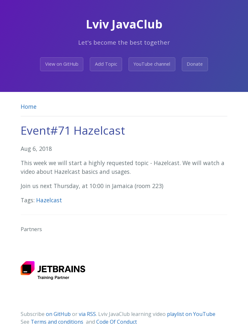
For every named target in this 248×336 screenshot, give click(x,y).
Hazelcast (49, 200)
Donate (195, 64)
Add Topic (106, 64)
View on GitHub (61, 64)
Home (28, 106)
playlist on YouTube (191, 314)
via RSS (87, 314)
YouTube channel (151, 64)
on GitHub (58, 314)
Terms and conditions (58, 321)
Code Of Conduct (116, 321)
